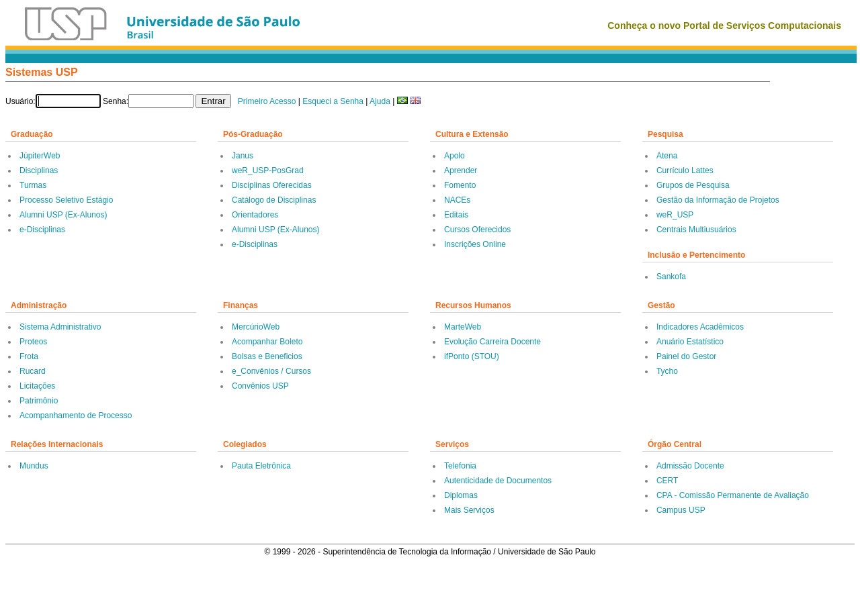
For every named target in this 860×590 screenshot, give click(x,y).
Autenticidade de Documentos (498, 480)
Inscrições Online (475, 244)
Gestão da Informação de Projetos (717, 200)
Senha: (115, 101)
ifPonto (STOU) (471, 356)
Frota (28, 356)
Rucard (32, 371)
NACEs (457, 200)
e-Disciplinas (42, 229)
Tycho (667, 371)
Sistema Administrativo (60, 327)
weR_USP (674, 214)
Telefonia (460, 466)
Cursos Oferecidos (477, 229)
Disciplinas (38, 170)
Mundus (33, 466)
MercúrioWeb (256, 327)
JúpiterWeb (39, 155)
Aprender (460, 170)
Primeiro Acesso (267, 101)
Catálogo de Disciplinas (274, 200)
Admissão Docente (690, 466)
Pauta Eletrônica (261, 466)
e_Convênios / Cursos (271, 371)
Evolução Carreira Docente (492, 341)
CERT (667, 480)
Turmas (32, 185)
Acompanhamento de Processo (75, 415)
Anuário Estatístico (690, 341)
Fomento (460, 185)
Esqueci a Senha (332, 101)
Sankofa (671, 276)
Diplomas (461, 495)
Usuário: (20, 101)
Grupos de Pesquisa (693, 185)
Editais (456, 214)
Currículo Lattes (685, 170)
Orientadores (255, 214)
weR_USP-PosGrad (268, 170)
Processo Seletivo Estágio (66, 200)
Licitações (37, 386)
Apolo (454, 155)
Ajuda (380, 101)
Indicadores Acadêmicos (700, 327)
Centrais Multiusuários (696, 229)
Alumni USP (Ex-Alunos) (63, 214)
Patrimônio (38, 400)
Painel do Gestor (686, 356)
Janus (242, 155)
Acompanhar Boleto (267, 341)
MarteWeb (462, 327)
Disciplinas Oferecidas (272, 185)
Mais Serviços (469, 510)
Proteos (33, 341)
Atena (666, 155)
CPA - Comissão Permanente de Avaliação (732, 495)
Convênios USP (260, 386)
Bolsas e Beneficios (267, 356)
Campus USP (680, 510)
